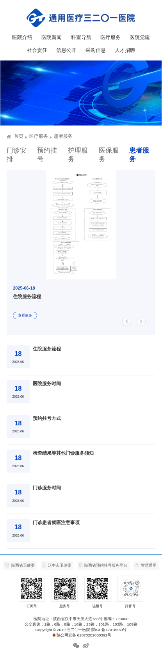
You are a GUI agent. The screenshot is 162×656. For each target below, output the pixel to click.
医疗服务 (110, 37)
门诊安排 (17, 155)
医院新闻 (51, 37)
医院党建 (140, 37)
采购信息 (95, 50)
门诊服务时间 (47, 488)
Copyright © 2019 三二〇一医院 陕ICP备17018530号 (80, 630)
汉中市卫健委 (57, 565)
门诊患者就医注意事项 (56, 522)
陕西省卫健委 (20, 565)
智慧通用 (146, 565)
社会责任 (37, 50)
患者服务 (139, 155)
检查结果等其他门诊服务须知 (63, 453)
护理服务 (78, 155)
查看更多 (25, 315)
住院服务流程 (47, 349)
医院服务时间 (47, 383)
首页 (18, 136)
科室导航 (81, 37)
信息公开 (66, 50)
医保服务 (109, 155)
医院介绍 (22, 37)
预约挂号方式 (47, 418)
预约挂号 (47, 155)
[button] (129, 321)
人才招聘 (125, 50)
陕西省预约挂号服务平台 (103, 565)
